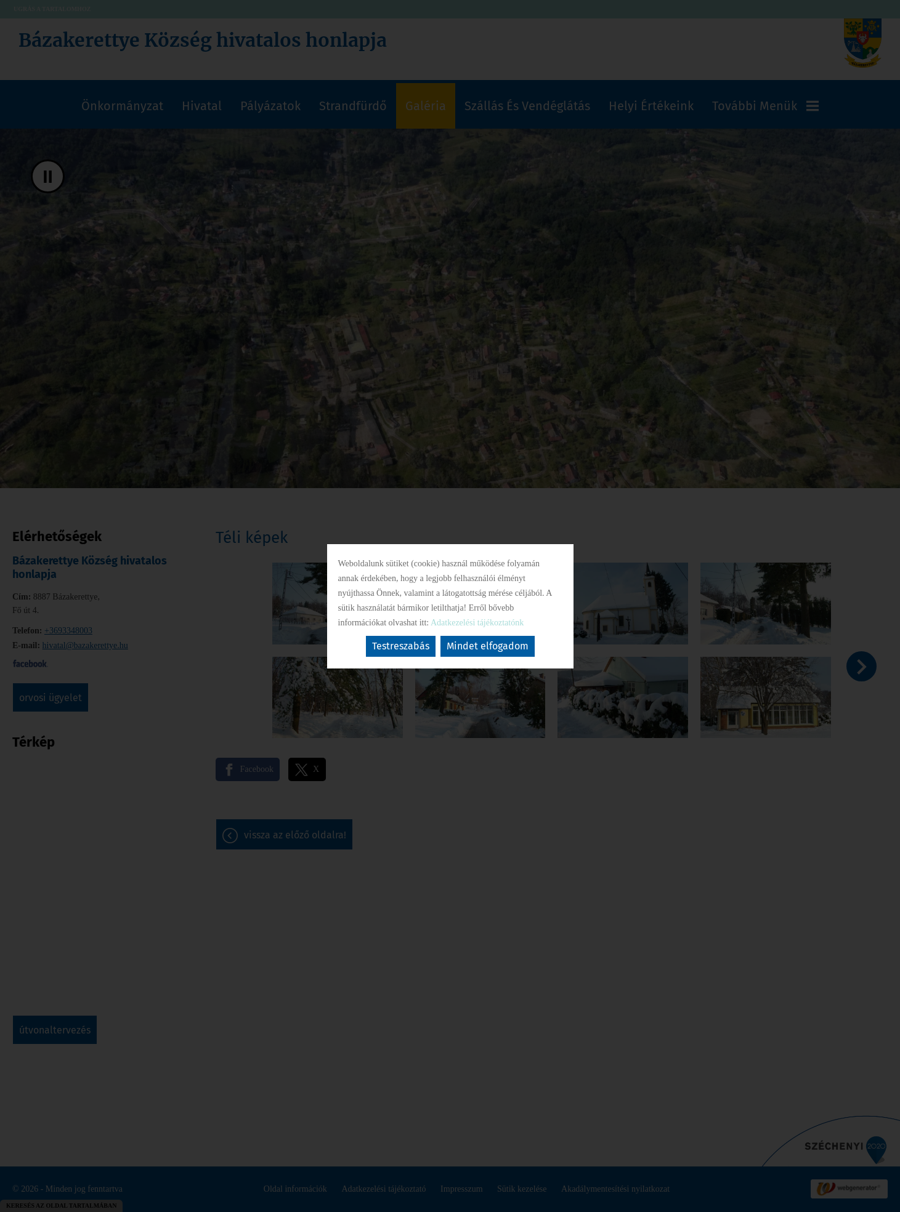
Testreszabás (400, 646)
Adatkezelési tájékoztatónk (477, 622)
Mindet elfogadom (488, 646)
